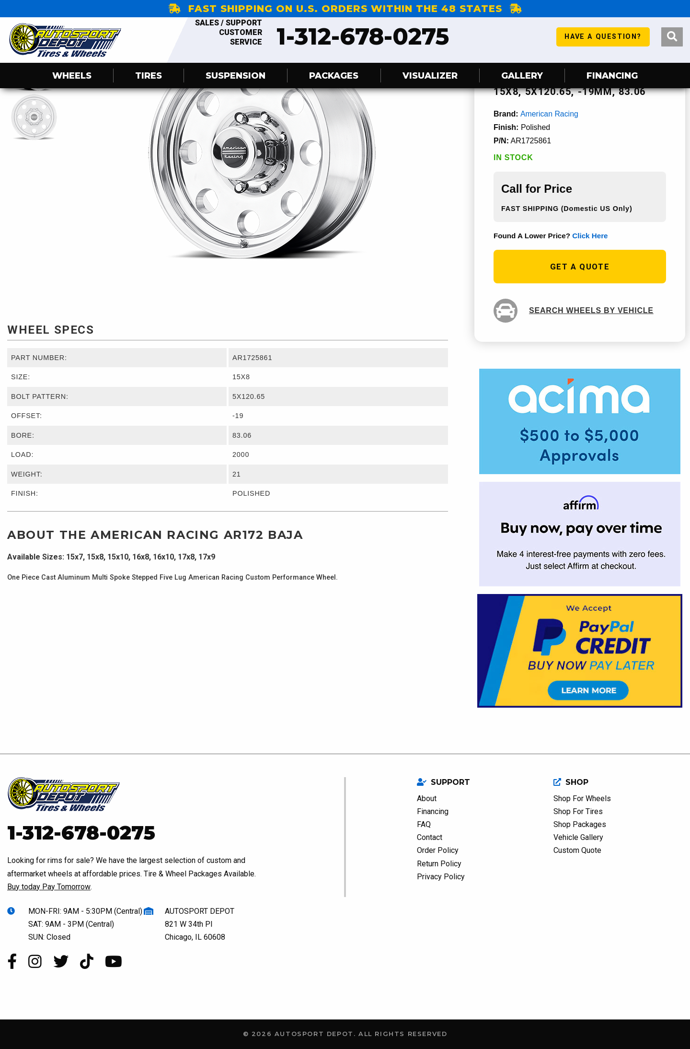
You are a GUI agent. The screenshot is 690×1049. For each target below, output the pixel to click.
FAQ (424, 823)
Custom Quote (577, 850)
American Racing (549, 114)
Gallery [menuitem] (522, 75)
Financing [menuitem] (612, 75)
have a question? (603, 39)
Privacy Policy (441, 876)
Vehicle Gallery (578, 837)
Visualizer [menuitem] (430, 75)
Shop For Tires (578, 811)
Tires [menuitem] (148, 75)
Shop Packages (579, 823)
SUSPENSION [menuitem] (235, 75)
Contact (429, 837)
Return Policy (439, 863)
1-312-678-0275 (318, 36)
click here (590, 235)
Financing (432, 811)
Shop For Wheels (582, 798)
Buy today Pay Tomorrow (49, 886)
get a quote (580, 266)
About (427, 798)
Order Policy (438, 850)
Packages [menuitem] (333, 75)
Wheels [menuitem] (72, 75)
